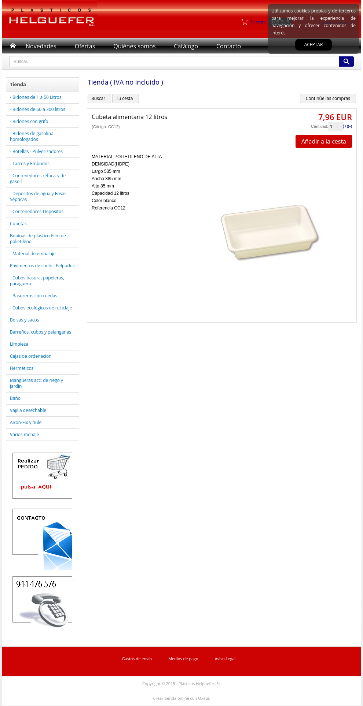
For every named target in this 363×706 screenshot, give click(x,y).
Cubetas (18, 223)
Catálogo (186, 46)
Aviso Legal (225, 658)
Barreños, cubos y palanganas (40, 332)
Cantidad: (319, 126)
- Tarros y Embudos (30, 163)
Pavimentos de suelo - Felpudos (42, 266)
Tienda (18, 84)
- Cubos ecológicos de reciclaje (41, 308)
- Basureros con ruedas (33, 296)
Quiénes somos (134, 46)
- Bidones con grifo (29, 121)
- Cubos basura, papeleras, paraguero (37, 281)
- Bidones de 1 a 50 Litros (35, 97)
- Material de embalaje (33, 253)
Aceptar (313, 44)
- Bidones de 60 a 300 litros (37, 109)
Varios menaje (24, 434)
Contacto (228, 46)
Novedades (41, 46)
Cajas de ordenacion (31, 356)
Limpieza (19, 344)
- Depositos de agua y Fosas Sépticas (38, 196)
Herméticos (21, 368)
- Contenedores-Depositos (36, 211)
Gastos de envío (137, 658)
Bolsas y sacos (24, 320)
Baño (15, 398)
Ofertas (85, 46)
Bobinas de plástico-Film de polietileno (38, 239)
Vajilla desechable (28, 410)
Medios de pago (183, 658)
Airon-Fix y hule (25, 422)
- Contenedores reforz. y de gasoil (38, 178)
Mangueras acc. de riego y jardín (36, 383)
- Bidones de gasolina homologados (32, 136)
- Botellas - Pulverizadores (36, 151)
